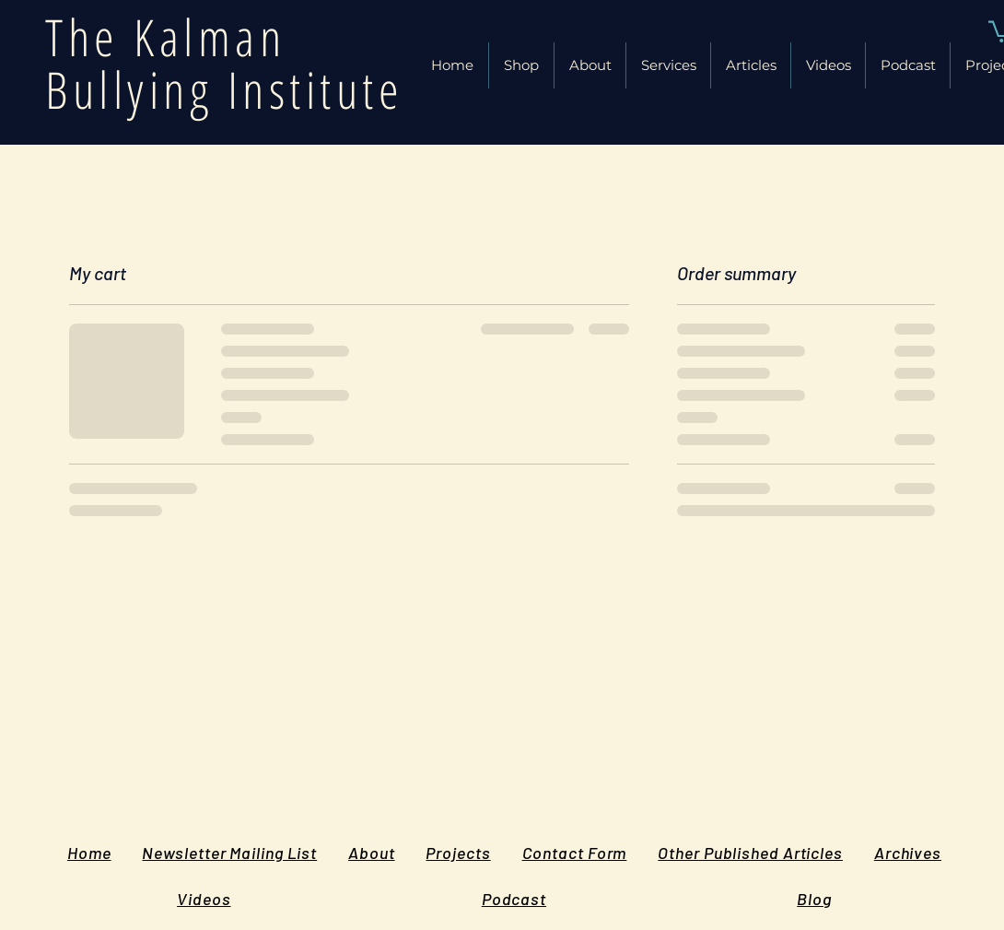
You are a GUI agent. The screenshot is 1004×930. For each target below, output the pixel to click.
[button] (750, 65)
